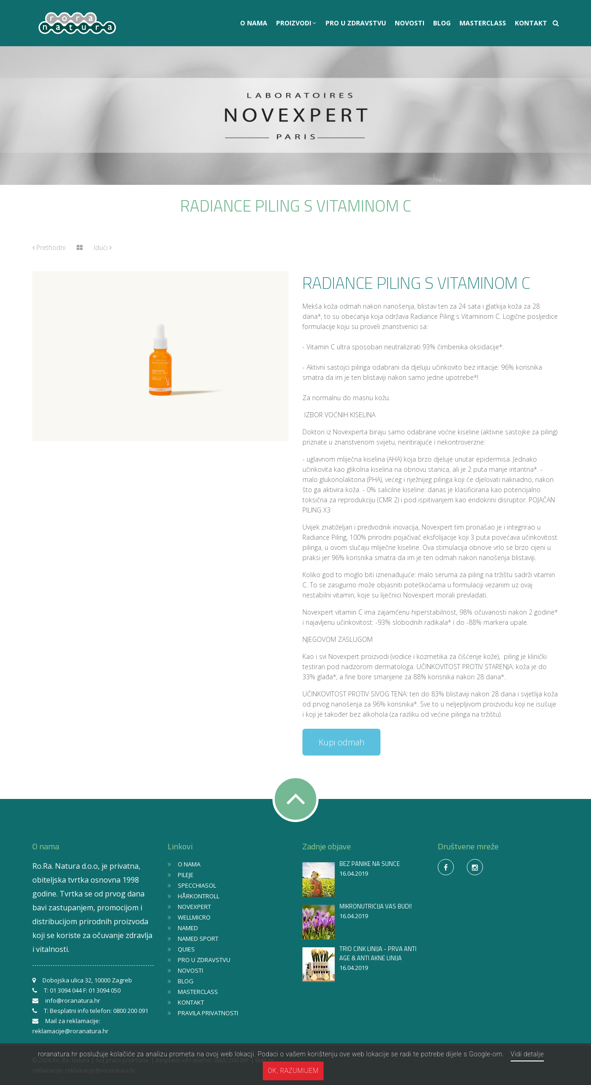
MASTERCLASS (482, 22)
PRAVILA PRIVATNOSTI (208, 1013)
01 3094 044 (66, 990)
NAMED (188, 928)
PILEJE (185, 875)
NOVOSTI (409, 22)
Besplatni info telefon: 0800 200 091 (99, 1010)
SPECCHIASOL (197, 885)
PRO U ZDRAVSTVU (356, 22)
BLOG (442, 22)
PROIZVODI (294, 22)
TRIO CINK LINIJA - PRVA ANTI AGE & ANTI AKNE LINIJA (377, 953)
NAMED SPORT (198, 938)
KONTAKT (531, 22)
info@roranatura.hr (72, 1000)
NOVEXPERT (194, 906)
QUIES (186, 949)
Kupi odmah (341, 742)
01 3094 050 (105, 990)
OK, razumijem (293, 1070)
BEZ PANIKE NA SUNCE (369, 863)
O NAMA (253, 22)
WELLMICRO (194, 917)
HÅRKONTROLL (198, 896)
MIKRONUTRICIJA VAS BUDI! (375, 906)
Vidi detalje (527, 1054)
